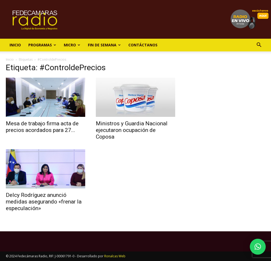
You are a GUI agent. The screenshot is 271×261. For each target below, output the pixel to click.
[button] (258, 45)
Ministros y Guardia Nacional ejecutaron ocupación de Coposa (132, 130)
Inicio (15, 44)
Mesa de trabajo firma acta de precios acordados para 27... (42, 126)
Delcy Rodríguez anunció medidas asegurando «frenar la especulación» (44, 201)
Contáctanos (142, 44)
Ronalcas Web (114, 256)
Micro (72, 44)
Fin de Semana (104, 44)
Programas (42, 44)
